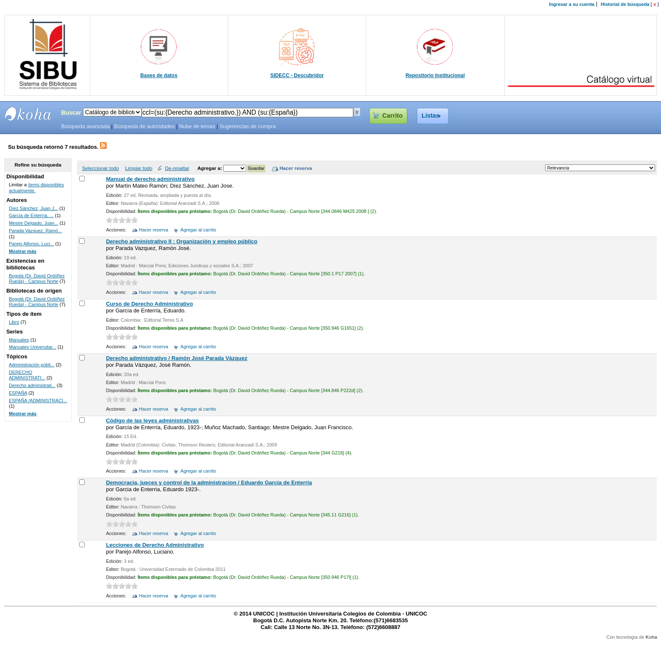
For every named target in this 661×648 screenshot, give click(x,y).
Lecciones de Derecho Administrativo (155, 545)
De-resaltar (177, 168)
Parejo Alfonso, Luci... (31, 243)
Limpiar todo (138, 168)
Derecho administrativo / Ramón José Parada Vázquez (176, 358)
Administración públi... (31, 364)
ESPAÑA (18, 392)
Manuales (19, 339)
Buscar (71, 112)
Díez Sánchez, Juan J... (33, 208)
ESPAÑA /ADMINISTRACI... (38, 400)
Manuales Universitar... (32, 347)
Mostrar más (23, 251)
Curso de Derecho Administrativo (149, 304)
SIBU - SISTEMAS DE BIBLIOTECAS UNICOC (28, 113)
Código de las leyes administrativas (152, 420)
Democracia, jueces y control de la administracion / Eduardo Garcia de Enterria (209, 482)
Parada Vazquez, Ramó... (35, 230)
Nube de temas (197, 126)
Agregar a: (210, 168)
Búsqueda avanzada (85, 126)
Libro (14, 322)
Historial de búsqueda (625, 4)
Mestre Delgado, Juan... (33, 223)
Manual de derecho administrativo (150, 179)
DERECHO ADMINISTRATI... (27, 375)
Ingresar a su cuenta (571, 4)
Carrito (392, 115)
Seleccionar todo (100, 168)
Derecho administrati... (32, 385)
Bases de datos (158, 75)
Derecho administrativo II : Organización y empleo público (181, 241)
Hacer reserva (153, 229)
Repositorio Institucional (435, 75)
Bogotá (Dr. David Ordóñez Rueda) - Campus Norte (37, 278)
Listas (431, 115)
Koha (651, 637)
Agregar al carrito (198, 229)
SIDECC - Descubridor (297, 75)
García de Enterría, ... (31, 215)
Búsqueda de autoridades (144, 126)
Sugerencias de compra (248, 126)
